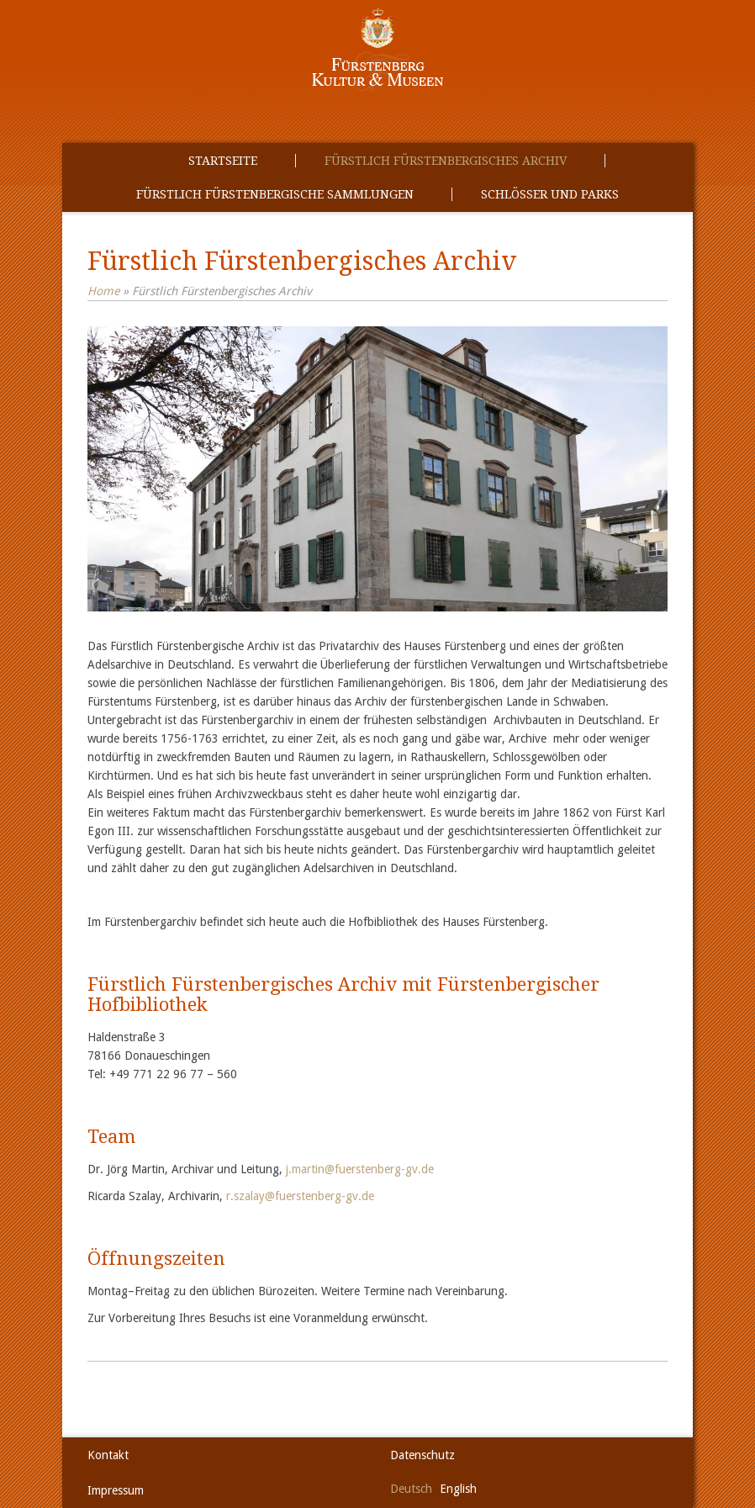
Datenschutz (422, 1455)
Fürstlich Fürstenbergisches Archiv (446, 160)
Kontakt (108, 1455)
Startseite (222, 160)
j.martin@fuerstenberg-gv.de (360, 1169)
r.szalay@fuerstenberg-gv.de (300, 1196)
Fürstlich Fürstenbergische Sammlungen (275, 194)
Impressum (115, 1490)
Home (103, 291)
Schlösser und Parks (550, 194)
